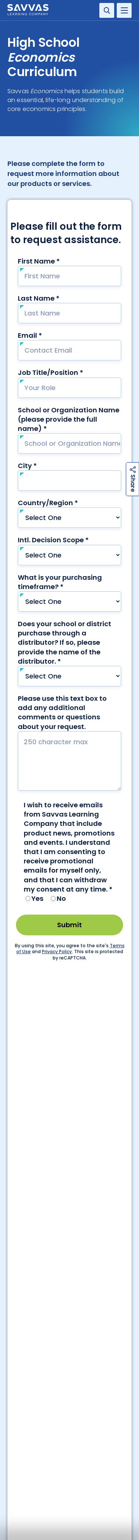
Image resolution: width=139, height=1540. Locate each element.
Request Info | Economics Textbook (43, 1434)
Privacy (16, 1494)
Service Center (39, 1119)
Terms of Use (88, 1480)
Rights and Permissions (35, 1509)
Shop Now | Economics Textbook (40, 1451)
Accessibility (22, 1480)
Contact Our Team (69, 1293)
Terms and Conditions (99, 1494)
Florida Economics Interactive (38, 1442)
